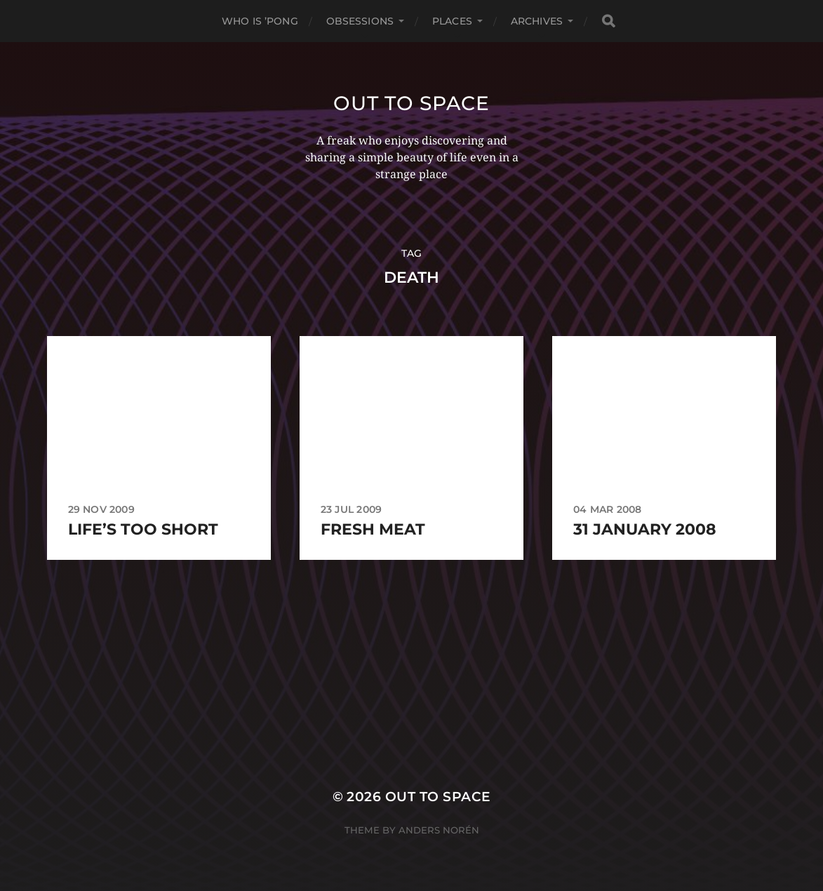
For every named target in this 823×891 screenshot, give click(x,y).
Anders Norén (439, 830)
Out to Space (411, 103)
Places (452, 21)
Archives (537, 21)
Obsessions (360, 21)
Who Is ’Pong (260, 21)
